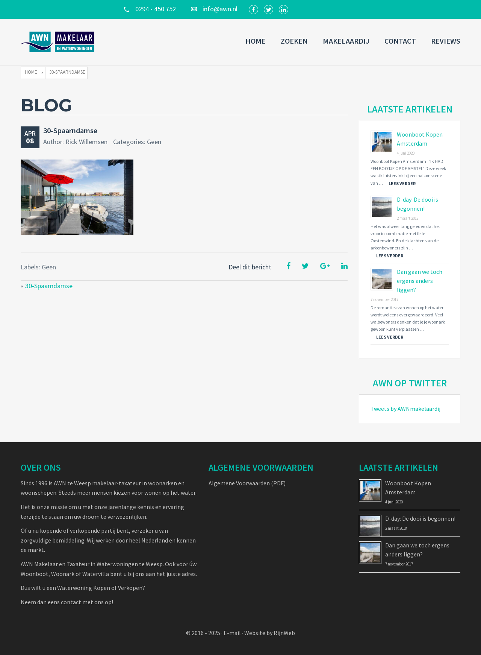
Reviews (445, 41)
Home (255, 41)
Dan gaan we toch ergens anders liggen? (419, 280)
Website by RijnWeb (269, 633)
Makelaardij (346, 41)
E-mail (232, 633)
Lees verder (402, 183)
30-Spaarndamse (70, 130)
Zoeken (294, 41)
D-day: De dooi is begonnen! (420, 518)
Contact (400, 41)
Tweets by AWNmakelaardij (405, 408)
